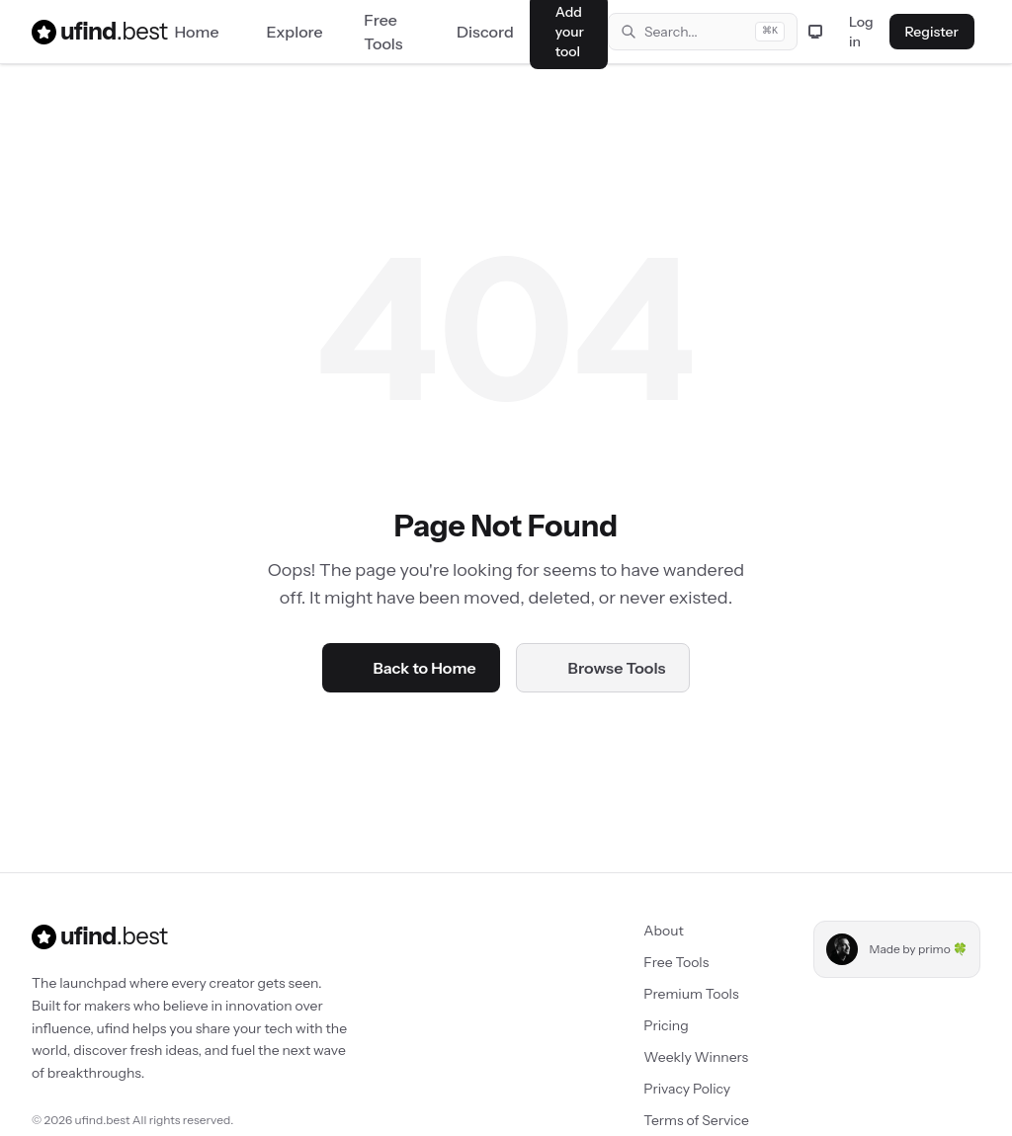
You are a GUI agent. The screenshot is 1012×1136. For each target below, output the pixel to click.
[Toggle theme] (815, 31)
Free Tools (663, 962)
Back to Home (411, 668)
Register (932, 32)
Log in (861, 31)
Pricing (653, 1025)
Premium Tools (678, 994)
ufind (87, 31)
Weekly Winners (683, 1057)
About (650, 930)
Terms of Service (683, 1120)
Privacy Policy (674, 1088)
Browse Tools (603, 668)
